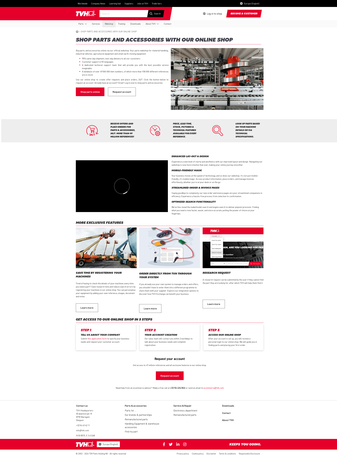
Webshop (109, 23)
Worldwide (82, 3)
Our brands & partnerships (138, 414)
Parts (81, 23)
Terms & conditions (227, 453)
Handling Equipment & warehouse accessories (142, 425)
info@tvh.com (82, 430)
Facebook (164, 444)
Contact (167, 23)
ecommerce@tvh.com (214, 387)
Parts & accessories (136, 405)
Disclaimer (211, 453)
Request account (122, 91)
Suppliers (128, 3)
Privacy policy (183, 453)
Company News (98, 3)
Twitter (170, 444)
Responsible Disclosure (249, 453)
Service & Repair (182, 405)
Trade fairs (157, 3)
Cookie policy (198, 453)
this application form (97, 338)
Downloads (135, 23)
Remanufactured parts (136, 419)
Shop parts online (90, 91)
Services (96, 23)
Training (121, 23)
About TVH (151, 23)
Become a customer (244, 14)
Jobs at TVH (142, 3)
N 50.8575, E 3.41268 (85, 435)
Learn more (86, 307)
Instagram (185, 444)
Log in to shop (214, 13)
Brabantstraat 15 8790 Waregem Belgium (84, 416)
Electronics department (185, 410)
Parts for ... (130, 410)
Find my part (131, 431)
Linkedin (178, 444)
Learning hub (115, 3)
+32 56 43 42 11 (83, 425)
